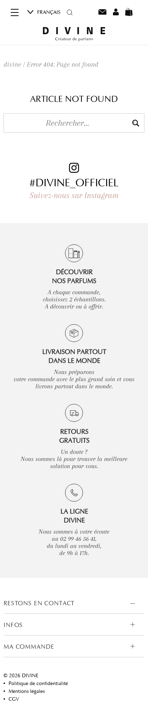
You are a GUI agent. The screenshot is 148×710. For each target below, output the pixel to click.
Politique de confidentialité (38, 683)
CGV (14, 698)
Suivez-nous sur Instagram (74, 195)
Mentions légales (27, 691)
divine (12, 64)
